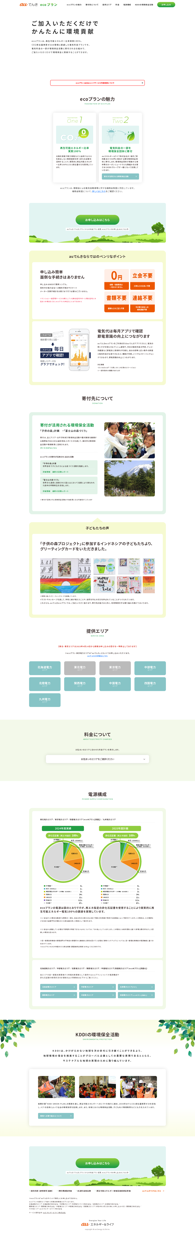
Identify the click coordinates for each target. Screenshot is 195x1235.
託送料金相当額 (84, 1191)
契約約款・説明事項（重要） (42, 1191)
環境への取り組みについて (51, 1116)
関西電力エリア (48, 995)
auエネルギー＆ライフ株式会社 (54, 1212)
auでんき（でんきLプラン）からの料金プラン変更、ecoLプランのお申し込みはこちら (96, 229)
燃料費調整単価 (65, 1191)
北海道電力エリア (49, 987)
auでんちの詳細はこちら (97, 656)
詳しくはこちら (99, 191)
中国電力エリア (87, 995)
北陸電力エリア (128, 987)
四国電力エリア (133, 995)
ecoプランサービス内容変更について (95, 83)
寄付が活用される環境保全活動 (116, 176)
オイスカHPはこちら (48, 448)
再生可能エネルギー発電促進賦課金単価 (114, 1191)
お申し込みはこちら (97, 220)
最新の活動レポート (60, 472)
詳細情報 (47, 472)
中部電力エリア (87, 987)
